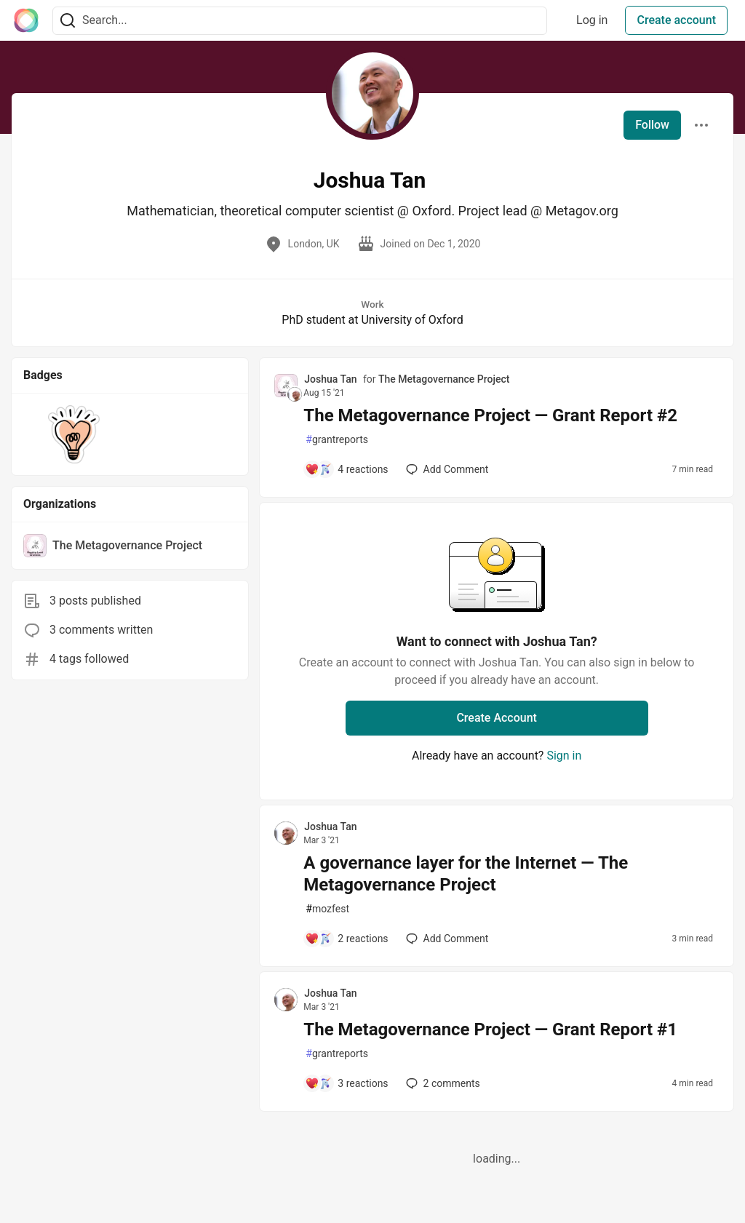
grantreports (337, 439)
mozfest (327, 909)
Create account (676, 20)
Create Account (496, 718)
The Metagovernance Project (443, 379)
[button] (73, 434)
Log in (591, 20)
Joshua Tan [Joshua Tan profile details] (330, 379)
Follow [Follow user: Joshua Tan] (652, 125)
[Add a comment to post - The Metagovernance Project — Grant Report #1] (346, 1083)
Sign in (563, 755)
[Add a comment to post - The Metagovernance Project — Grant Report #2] (346, 469)
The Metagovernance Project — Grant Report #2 (490, 415)
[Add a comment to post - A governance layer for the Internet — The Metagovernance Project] (346, 938)
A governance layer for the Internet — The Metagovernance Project (465, 874)
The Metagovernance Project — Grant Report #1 (490, 1029)
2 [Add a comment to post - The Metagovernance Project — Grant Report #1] (441, 1083)
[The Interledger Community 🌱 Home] (26, 20)
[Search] (67, 20)
